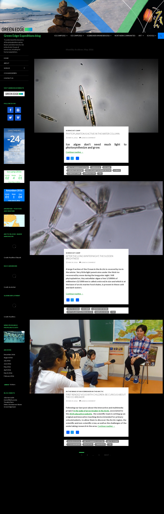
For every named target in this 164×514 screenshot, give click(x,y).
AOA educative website (80, 414)
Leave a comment (88, 138)
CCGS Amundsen (74, 444)
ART (140, 36)
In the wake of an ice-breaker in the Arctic (91, 410)
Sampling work (102, 312)
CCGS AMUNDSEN (10, 73)
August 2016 (8, 358)
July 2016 (7, 361)
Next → (107, 455)
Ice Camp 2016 (76, 36)
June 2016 (7, 364)
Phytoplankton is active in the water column (93, 133)
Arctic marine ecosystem (78, 167)
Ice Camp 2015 (60, 36)
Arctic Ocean (73, 309)
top (100, 173)
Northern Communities (125, 36)
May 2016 (7, 367)
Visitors (12, 384)
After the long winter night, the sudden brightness (89, 257)
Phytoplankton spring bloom (98, 170)
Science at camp (74, 173)
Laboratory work (75, 170)
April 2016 (7, 370)
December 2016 (9, 354)
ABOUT (6, 63)
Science (117, 170)
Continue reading (74, 152)
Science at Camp (73, 130)
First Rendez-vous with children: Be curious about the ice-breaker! (96, 395)
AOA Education (74, 441)
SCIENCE (7, 68)
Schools (150, 36)
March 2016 (8, 373)
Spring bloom (89, 173)
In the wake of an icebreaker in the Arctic (85, 391)
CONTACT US (8, 78)
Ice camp (107, 167)
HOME (6, 58)
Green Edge (95, 167)
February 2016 (9, 376)
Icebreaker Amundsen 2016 (98, 36)
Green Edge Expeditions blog (22, 35)
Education (88, 444)
